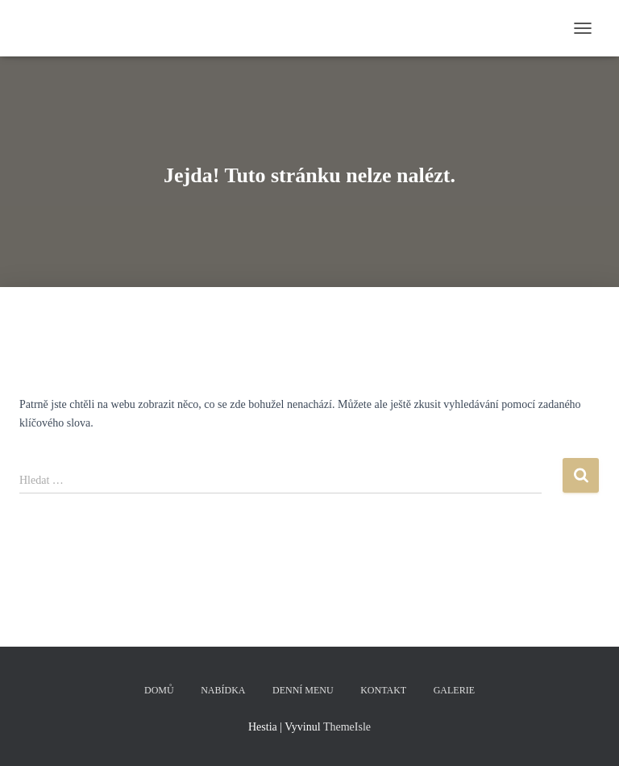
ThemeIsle (347, 727)
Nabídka (223, 690)
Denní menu (303, 690)
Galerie (454, 690)
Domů (159, 690)
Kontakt (383, 690)
